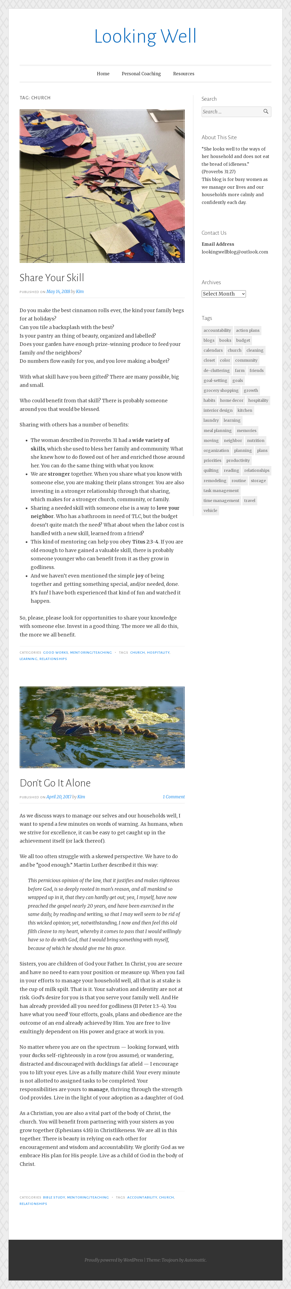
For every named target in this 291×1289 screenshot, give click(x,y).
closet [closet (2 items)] (209, 360)
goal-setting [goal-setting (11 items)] (215, 380)
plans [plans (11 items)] (262, 450)
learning (29, 659)
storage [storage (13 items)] (258, 480)
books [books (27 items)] (225, 340)
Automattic (195, 1260)
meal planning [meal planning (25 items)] (218, 430)
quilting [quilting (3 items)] (211, 470)
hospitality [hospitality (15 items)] (258, 400)
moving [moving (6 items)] (211, 440)
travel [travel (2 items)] (249, 500)
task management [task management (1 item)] (221, 490)
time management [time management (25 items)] (221, 500)
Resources (183, 73)
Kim (80, 291)
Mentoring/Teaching (91, 652)
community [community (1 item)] (246, 360)
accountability (142, 1197)
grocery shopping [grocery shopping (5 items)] (221, 390)
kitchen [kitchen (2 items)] (245, 410)
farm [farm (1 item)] (240, 370)
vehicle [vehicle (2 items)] (210, 510)
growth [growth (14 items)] (251, 390)
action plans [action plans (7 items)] (247, 330)
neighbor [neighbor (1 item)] (233, 440)
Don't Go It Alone (55, 783)
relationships (53, 659)
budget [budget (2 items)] (243, 340)
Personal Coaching (141, 73)
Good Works (55, 652)
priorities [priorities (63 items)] (212, 460)
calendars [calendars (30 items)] (213, 350)
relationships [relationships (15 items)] (256, 470)
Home (103, 73)
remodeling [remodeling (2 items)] (215, 480)
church (137, 652)
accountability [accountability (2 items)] (217, 330)
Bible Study (54, 1197)
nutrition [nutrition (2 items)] (255, 440)
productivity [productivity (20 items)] (238, 460)
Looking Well (145, 36)
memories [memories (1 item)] (246, 430)
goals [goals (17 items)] (237, 380)
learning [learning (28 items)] (232, 420)
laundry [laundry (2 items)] (211, 420)
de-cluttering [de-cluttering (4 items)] (217, 370)
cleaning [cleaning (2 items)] (255, 350)
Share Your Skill (52, 277)
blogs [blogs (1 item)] (209, 340)
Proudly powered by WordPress (114, 1260)
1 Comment (174, 796)
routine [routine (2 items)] (239, 480)
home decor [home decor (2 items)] (231, 400)
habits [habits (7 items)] (209, 400)
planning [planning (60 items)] (243, 450)
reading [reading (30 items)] (231, 470)
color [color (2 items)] (225, 360)
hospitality (158, 652)
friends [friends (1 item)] (257, 370)
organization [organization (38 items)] (216, 450)
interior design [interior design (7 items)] (218, 410)
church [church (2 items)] (234, 350)
